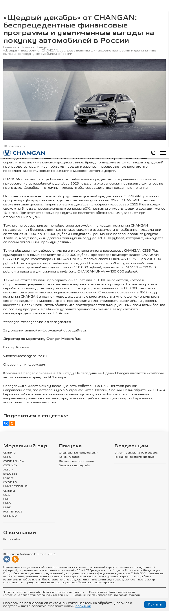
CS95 (6, 495)
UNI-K (7, 507)
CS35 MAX (10, 465)
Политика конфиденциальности (112, 592)
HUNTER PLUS (12, 511)
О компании (19, 532)
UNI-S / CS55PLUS (15, 486)
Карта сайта (11, 539)
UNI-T (7, 499)
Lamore (8, 478)
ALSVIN (8, 469)
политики (83, 606)
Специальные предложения (78, 453)
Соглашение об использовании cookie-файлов (106, 595)
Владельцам (131, 446)
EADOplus (10, 474)
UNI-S (7, 457)
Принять (155, 604)
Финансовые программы (76, 461)
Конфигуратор (69, 457)
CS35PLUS (10, 482)
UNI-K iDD (10, 516)
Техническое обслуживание (134, 457)
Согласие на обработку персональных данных (35, 595)
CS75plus (9, 491)
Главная (9, 47)
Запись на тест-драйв (74, 465)
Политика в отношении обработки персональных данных (43, 592)
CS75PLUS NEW (13, 461)
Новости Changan (34, 47)
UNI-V (7, 503)
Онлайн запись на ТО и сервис (136, 453)
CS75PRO (9, 453)
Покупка (70, 446)
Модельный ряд (25, 446)
